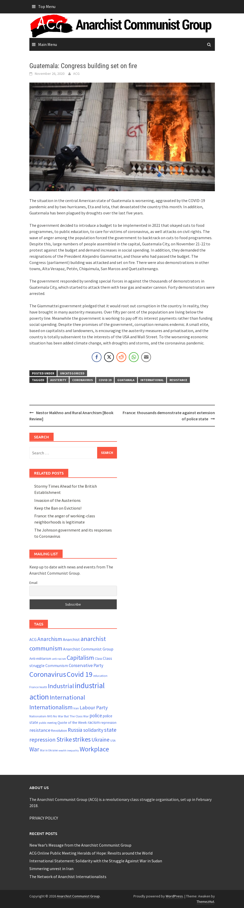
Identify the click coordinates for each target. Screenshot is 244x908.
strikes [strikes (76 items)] (82, 739)
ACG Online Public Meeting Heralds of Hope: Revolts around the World (91, 853)
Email (33, 582)
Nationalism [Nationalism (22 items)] (37, 716)
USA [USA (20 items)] (112, 740)
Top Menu (46, 6)
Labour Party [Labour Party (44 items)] (94, 707)
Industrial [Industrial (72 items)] (61, 686)
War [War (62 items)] (34, 749)
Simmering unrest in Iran (51, 868)
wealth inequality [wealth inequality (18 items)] (68, 750)
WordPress (174, 896)
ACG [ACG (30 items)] (33, 639)
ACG (76, 73)
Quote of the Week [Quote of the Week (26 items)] (72, 722)
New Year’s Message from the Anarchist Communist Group (80, 845)
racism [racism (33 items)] (94, 722)
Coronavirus (82, 380)
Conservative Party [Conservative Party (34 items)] (86, 665)
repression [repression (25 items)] (108, 722)
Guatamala (125, 380)
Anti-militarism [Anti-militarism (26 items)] (40, 658)
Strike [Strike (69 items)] (64, 739)
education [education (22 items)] (100, 676)
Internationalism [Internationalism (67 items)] (51, 707)
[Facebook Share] (97, 357)
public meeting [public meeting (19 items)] (48, 723)
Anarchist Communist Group (78, 896)
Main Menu (47, 44)
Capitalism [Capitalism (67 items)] (80, 658)
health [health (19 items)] (43, 687)
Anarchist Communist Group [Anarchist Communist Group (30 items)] (88, 649)
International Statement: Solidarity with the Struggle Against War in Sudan (95, 860)
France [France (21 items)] (34, 687)
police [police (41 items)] (95, 715)
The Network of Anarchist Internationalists (67, 876)
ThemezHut (205, 901)
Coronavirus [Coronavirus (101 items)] (47, 674)
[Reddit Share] (121, 357)
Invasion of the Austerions (57, 500)
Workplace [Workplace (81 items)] (94, 749)
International (152, 380)
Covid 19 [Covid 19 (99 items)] (79, 674)
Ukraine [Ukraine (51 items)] (100, 739)
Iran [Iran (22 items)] (76, 708)
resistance (178, 380)
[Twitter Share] (109, 357)
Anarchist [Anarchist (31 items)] (71, 639)
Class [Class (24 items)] (98, 658)
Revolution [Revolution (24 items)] (59, 730)
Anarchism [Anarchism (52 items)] (49, 639)
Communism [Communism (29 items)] (56, 665)
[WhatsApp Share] (134, 357)
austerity (58, 380)
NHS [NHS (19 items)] (49, 716)
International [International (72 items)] (67, 697)
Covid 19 (105, 380)
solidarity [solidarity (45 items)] (93, 730)
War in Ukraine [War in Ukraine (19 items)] (49, 750)
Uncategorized (72, 373)
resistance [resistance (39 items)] (39, 730)
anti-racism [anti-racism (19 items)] (59, 659)
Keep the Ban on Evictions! (57, 508)
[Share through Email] (146, 357)
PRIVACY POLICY (43, 818)
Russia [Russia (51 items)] (75, 729)
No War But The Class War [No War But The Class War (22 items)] (71, 716)
